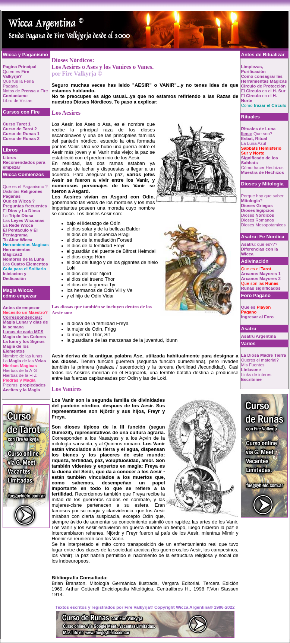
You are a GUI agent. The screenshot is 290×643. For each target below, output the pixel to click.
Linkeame (251, 369)
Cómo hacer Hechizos (262, 167)
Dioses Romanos (257, 219)
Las (23, 220)
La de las (24, 360)
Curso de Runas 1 (21, 133)
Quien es (16, 74)
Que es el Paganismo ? (25, 186)
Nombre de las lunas (22, 355)
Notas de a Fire (25, 90)
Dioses (257, 215)
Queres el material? (260, 359)
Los (25, 263)
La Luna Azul (253, 143)
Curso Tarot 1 (17, 123)
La (18, 215)
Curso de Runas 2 (21, 138)
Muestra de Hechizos (262, 172)
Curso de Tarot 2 (20, 128)
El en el (263, 90)
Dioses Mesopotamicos (263, 224)
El (21, 210)
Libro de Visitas (17, 100)
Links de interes (256, 374)
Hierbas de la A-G (20, 370)
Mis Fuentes (253, 364)
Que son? (258, 131)
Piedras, (24, 384)
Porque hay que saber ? (262, 198)
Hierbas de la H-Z (20, 375)
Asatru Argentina (258, 336)
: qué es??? (259, 244)
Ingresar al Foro (257, 316)
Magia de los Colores (24, 336)
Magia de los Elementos (16, 348)
